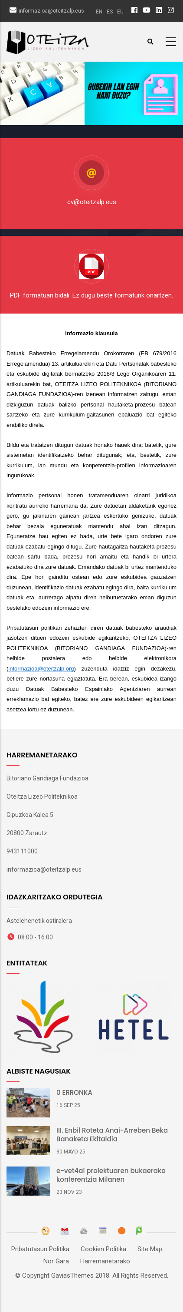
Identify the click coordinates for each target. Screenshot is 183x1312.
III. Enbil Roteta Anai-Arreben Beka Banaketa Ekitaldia (112, 1134)
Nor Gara (56, 1261)
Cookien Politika (103, 1249)
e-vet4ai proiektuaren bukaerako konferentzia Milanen (111, 1175)
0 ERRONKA (74, 1092)
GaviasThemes (72, 1275)
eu (120, 12)
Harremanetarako (105, 1261)
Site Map (149, 1249)
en (99, 12)
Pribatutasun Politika (40, 1249)
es (110, 12)
